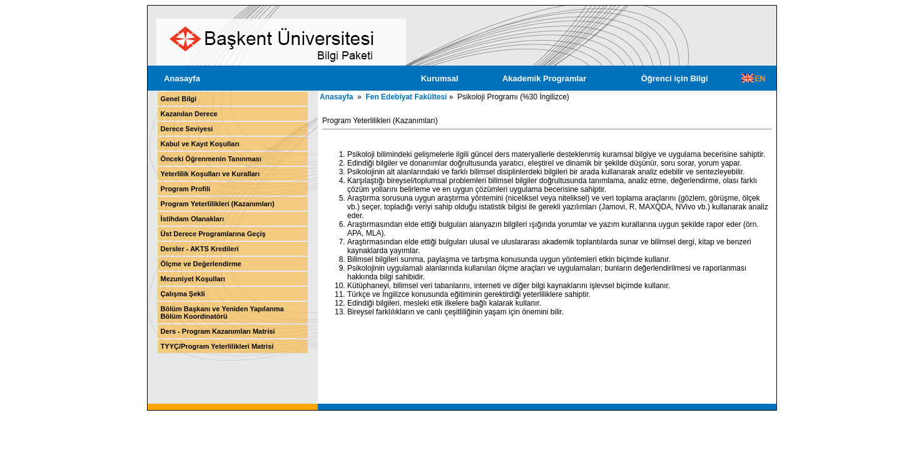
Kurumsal (440, 78)
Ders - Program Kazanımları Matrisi (218, 331)
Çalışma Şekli (183, 294)
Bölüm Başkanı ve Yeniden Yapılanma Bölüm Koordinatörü (222, 312)
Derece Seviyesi (187, 128)
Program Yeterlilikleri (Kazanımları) (218, 204)
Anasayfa (182, 78)
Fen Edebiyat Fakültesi (406, 96)
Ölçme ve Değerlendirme (201, 264)
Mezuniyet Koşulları (193, 278)
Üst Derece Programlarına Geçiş (213, 234)
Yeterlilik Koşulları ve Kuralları (210, 174)
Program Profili (185, 188)
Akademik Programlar (544, 78)
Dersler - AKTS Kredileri (200, 248)
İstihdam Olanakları (192, 218)
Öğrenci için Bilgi (674, 78)
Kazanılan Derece (189, 114)
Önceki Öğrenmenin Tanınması (211, 158)
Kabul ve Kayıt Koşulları (200, 144)
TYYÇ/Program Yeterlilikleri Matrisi (217, 346)
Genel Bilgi (178, 98)
